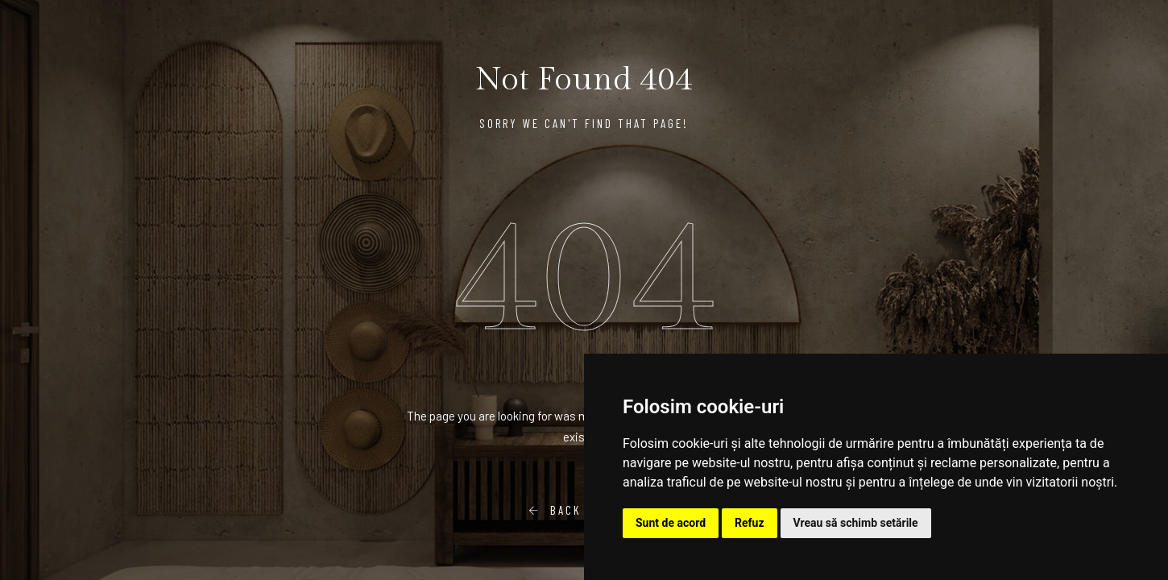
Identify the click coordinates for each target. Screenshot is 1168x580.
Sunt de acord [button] (671, 522)
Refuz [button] (749, 522)
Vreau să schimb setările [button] (855, 522)
